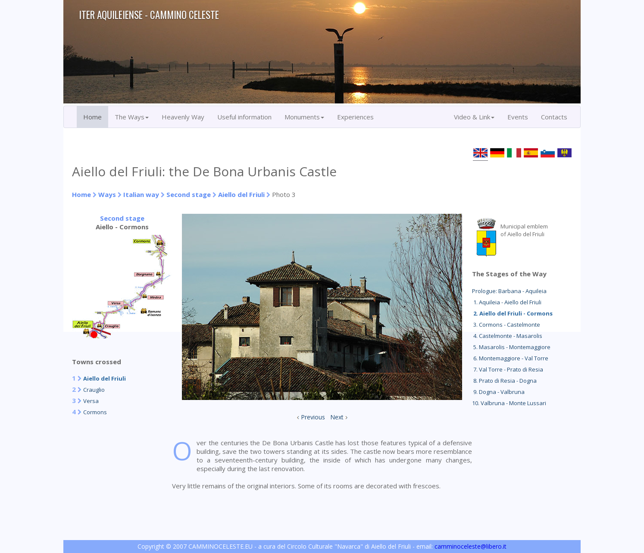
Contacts (554, 116)
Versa (91, 401)
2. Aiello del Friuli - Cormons (512, 313)
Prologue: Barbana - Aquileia (509, 291)
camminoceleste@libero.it (470, 546)
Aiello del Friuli (241, 194)
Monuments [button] (304, 116)
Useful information (244, 116)
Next (337, 417)
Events (517, 116)
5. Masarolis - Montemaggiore (511, 347)
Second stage (188, 194)
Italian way (141, 194)
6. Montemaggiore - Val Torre (510, 358)
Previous (313, 417)
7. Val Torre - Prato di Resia (507, 369)
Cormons (95, 412)
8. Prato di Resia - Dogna (504, 380)
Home (92, 116)
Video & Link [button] (474, 116)
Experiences (355, 116)
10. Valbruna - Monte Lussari (509, 403)
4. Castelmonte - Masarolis (507, 336)
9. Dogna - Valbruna (498, 392)
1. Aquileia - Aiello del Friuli (506, 302)
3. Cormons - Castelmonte (506, 324)
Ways (107, 194)
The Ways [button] (132, 116)
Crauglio (94, 390)
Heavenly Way (183, 116)
